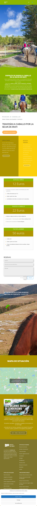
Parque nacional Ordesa (24, 480)
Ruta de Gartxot (7, 474)
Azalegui (21, 458)
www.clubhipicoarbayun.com (26, 302)
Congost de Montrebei (23, 488)
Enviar (30, 278)
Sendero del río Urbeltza (8, 483)
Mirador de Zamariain (23, 449)
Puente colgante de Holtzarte (9, 481)
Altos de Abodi (6, 486)
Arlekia (20, 469)
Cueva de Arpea (22, 451)
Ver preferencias (18, 503)
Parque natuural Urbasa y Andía (25, 474)
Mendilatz (21, 467)
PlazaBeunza (21, 460)
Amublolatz (21, 455)
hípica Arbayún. (18, 82)
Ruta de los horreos (23, 446)
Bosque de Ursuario (23, 464)
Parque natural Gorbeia (24, 486)
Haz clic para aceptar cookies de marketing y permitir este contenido (18, 381)
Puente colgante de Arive (24, 453)
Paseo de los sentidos (8, 479)
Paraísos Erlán (22, 462)
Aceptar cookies (18, 496)
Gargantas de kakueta (8, 477)
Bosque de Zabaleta (8, 488)
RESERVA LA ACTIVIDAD (10, 132)
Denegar (18, 500)
